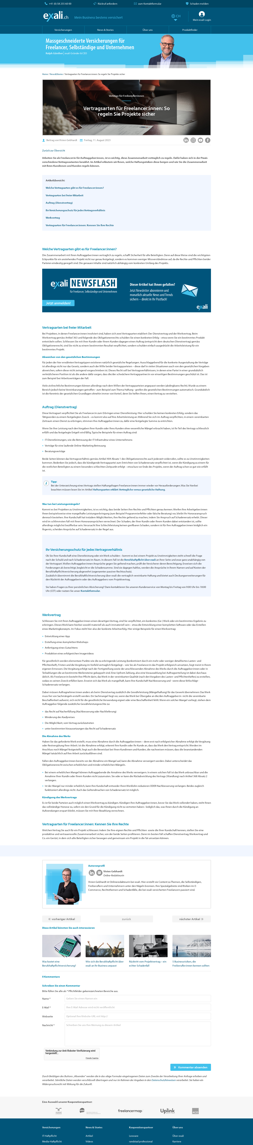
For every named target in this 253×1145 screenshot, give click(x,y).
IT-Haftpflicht (49, 1135)
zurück (126, 919)
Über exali (178, 1135)
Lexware (133, 1135)
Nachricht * (48, 1025)
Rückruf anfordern (107, 3)
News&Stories (56, 74)
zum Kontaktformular (149, 3)
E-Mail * (46, 1007)
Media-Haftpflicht (52, 1141)
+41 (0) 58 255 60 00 (60, 3)
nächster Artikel (189, 919)
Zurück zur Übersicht (53, 150)
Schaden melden (199, 3)
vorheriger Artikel (63, 919)
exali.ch (55, 16)
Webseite (47, 1016)
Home (45, 74)
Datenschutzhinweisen (164, 1080)
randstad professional (141, 1141)
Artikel (89, 1135)
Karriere (176, 1141)
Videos (89, 1141)
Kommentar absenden (192, 1067)
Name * (46, 998)
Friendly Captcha (92, 1058)
